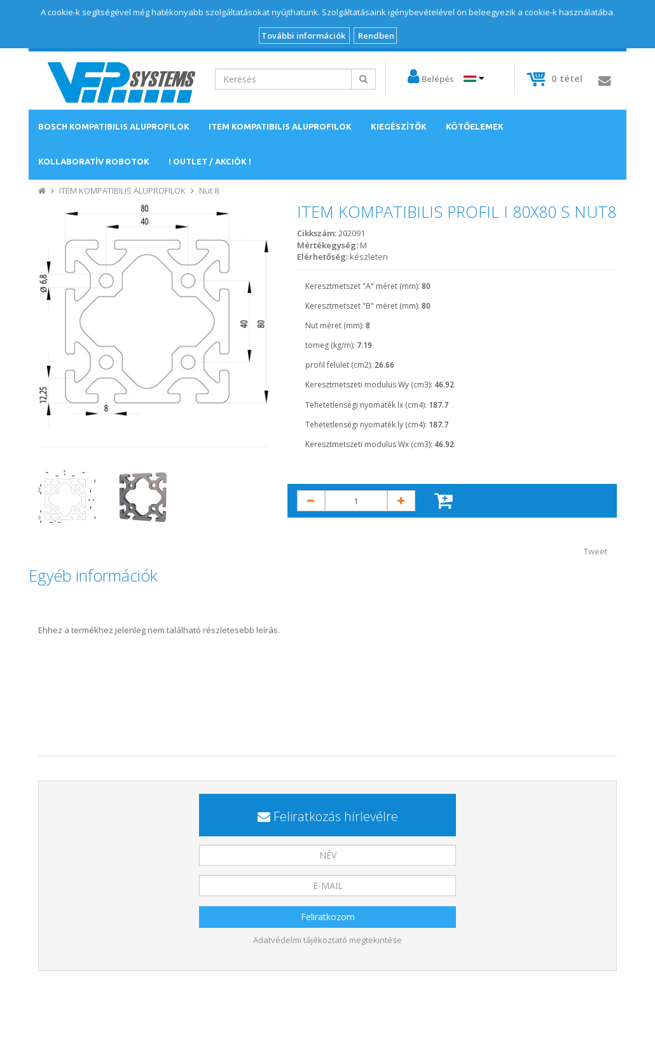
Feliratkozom (328, 917)
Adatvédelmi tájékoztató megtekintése (327, 940)
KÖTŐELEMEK (475, 126)
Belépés (437, 78)
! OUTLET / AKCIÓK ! (210, 161)
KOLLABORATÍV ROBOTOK (93, 161)
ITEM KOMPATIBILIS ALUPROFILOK (280, 126)
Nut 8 (209, 190)
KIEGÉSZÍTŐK (399, 126)
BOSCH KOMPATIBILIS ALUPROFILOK (114, 126)
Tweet (595, 551)
